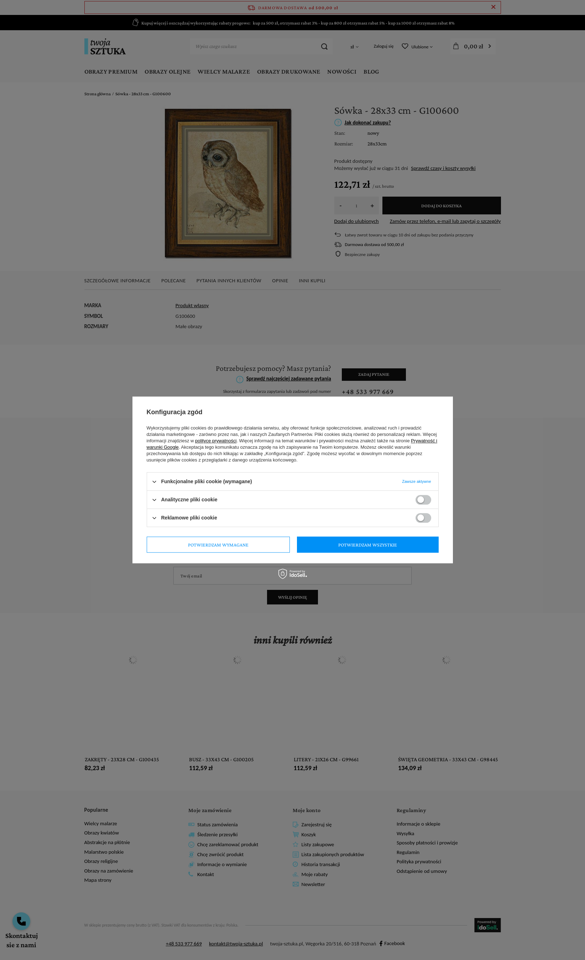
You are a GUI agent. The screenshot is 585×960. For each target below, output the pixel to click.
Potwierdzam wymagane (218, 545)
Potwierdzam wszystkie (367, 545)
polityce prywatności (215, 440)
